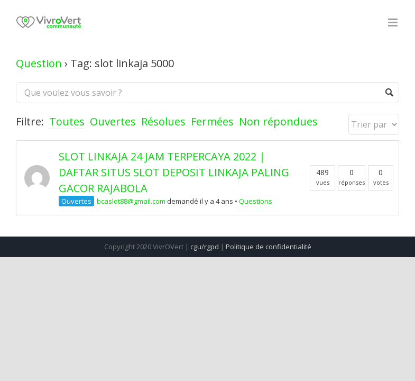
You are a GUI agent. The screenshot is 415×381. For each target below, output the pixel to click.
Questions (255, 201)
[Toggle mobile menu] (393, 22)
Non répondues (278, 121)
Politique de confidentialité (268, 246)
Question (39, 63)
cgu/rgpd (204, 246)
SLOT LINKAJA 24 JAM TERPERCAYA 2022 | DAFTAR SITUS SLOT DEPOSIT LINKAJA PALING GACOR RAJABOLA (174, 172)
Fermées (212, 121)
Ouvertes (113, 121)
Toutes (67, 121)
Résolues (163, 121)
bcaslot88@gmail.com (131, 201)
